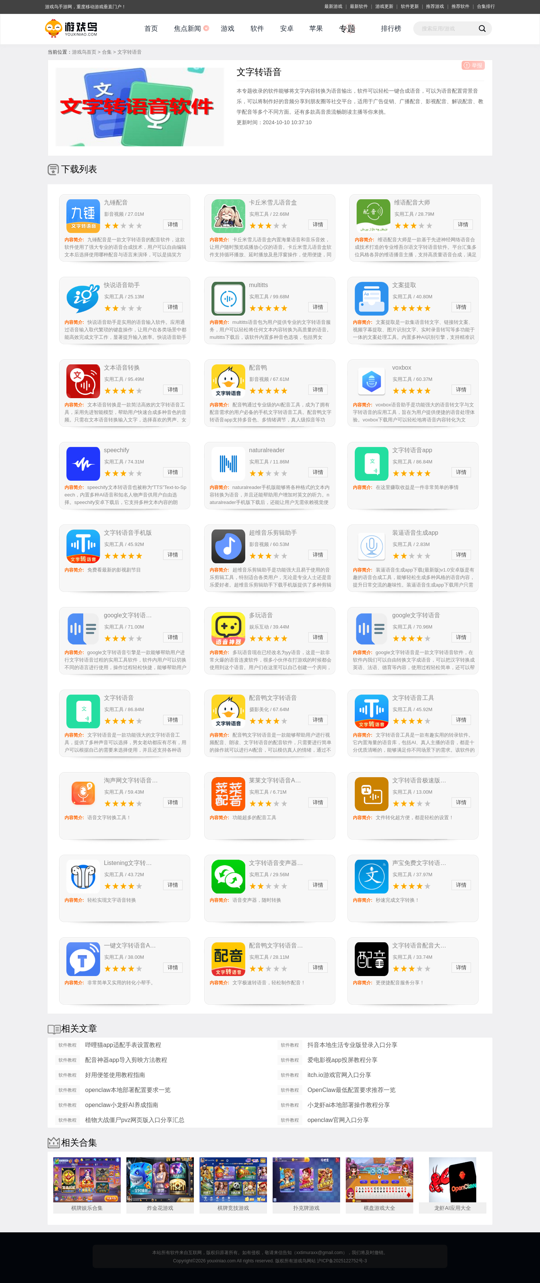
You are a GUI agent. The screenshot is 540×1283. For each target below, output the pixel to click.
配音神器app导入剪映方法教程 (126, 1060)
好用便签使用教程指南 (115, 1075)
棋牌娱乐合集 (87, 1208)
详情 (173, 224)
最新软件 (359, 6)
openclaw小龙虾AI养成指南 (121, 1105)
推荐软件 (461, 6)
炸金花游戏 (160, 1208)
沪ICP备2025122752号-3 (342, 1260)
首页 (151, 28)
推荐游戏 (435, 6)
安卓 (287, 28)
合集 (107, 52)
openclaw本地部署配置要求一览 (128, 1090)
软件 (257, 28)
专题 (347, 28)
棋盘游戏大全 (379, 1208)
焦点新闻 (187, 28)
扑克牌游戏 (306, 1208)
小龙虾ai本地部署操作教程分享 (349, 1105)
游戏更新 (384, 6)
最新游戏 (333, 6)
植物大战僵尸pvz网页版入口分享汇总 (134, 1120)
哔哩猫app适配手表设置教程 (123, 1045)
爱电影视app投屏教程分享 (343, 1060)
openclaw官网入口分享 (338, 1120)
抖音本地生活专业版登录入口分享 (353, 1045)
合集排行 (486, 6)
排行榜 (391, 28)
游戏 (227, 28)
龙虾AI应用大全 (452, 1208)
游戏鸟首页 (84, 52)
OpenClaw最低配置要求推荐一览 (352, 1090)
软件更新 (410, 6)
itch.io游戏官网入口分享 (339, 1075)
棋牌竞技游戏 (233, 1208)
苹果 (316, 28)
